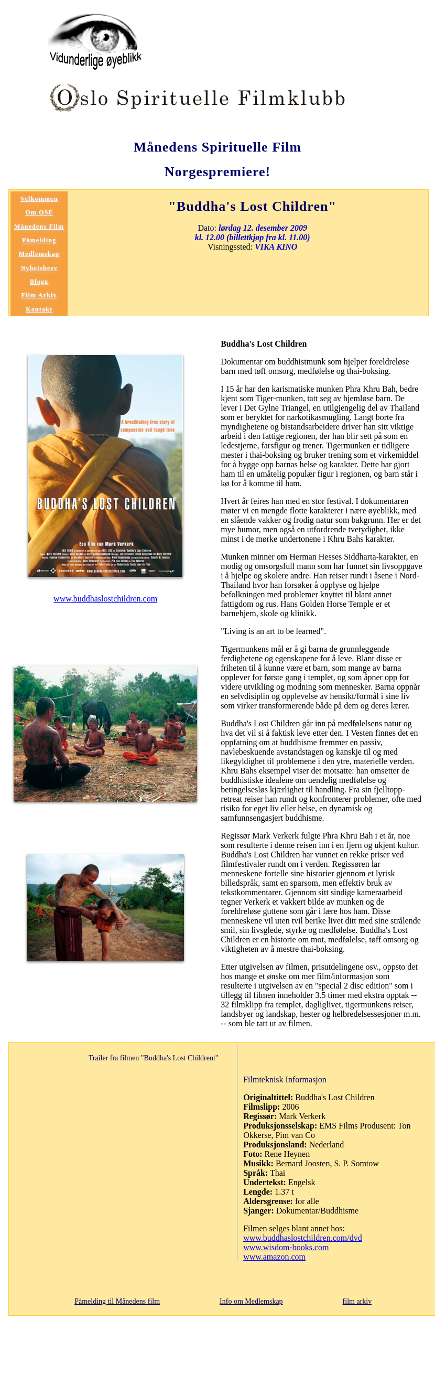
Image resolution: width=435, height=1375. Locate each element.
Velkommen (39, 198)
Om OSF (39, 212)
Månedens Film (39, 226)
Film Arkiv (39, 295)
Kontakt (39, 309)
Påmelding (39, 240)
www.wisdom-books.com (286, 1247)
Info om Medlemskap (251, 1301)
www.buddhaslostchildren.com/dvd (302, 1237)
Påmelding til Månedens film (117, 1301)
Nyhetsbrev (38, 268)
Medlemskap (39, 253)
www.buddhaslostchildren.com (105, 598)
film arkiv (357, 1301)
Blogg (39, 281)
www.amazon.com (274, 1256)
